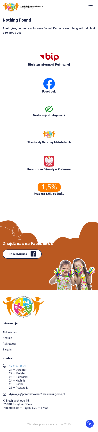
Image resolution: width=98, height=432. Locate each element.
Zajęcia (7, 349)
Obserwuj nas (18, 254)
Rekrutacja (9, 343)
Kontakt (7, 338)
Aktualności (10, 332)
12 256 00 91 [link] (17, 366)
